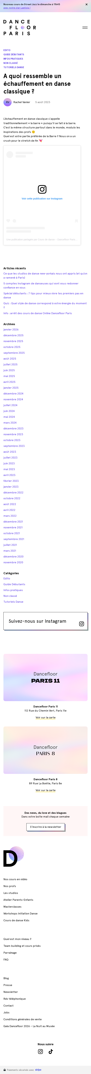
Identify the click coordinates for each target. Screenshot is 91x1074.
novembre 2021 (13, 527)
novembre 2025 (13, 341)
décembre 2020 (13, 556)
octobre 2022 (11, 498)
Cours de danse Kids (16, 920)
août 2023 (9, 451)
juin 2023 (9, 463)
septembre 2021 (13, 539)
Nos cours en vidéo (15, 879)
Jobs (6, 1012)
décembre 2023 (13, 428)
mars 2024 (10, 422)
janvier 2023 (11, 486)
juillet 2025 (10, 364)
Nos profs (9, 886)
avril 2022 (9, 510)
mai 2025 (9, 376)
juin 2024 (9, 411)
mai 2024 (9, 416)
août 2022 (9, 504)
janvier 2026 (11, 329)
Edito (6, 50)
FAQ (5, 959)
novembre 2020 (13, 562)
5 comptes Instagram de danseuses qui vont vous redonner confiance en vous (40, 285)
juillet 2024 (10, 405)
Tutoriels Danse (13, 67)
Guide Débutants (13, 54)
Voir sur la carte (46, 717)
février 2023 (11, 480)
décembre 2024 (13, 393)
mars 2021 (9, 550)
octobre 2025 (11, 347)
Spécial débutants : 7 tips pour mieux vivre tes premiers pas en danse (43, 295)
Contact (8, 1005)
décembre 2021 (13, 521)
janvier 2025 (11, 387)
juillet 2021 (10, 545)
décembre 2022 (13, 492)
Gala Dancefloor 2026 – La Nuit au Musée (29, 1026)
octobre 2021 (11, 533)
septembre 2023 (14, 446)
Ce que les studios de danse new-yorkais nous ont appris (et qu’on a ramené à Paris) (45, 275)
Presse (7, 985)
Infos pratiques (13, 58)
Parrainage (10, 952)
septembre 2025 (14, 352)
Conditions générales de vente (22, 1019)
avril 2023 (9, 475)
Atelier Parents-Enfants (18, 899)
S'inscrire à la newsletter (45, 826)
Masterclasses (12, 906)
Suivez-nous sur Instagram (46, 622)
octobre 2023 (11, 440)
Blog (6, 978)
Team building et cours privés (22, 945)
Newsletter (10, 992)
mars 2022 (10, 515)
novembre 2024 (13, 399)
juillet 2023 (10, 457)
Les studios (10, 893)
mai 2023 (9, 469)
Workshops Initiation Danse (20, 913)
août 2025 (9, 358)
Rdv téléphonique (14, 998)
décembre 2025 (13, 335)
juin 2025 (9, 370)
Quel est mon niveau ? (17, 939)
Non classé (10, 63)
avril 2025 (9, 382)
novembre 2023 (13, 434)
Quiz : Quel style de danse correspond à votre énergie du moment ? (45, 305)
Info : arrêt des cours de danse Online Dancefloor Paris (37, 313)
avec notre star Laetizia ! (16, 7)
